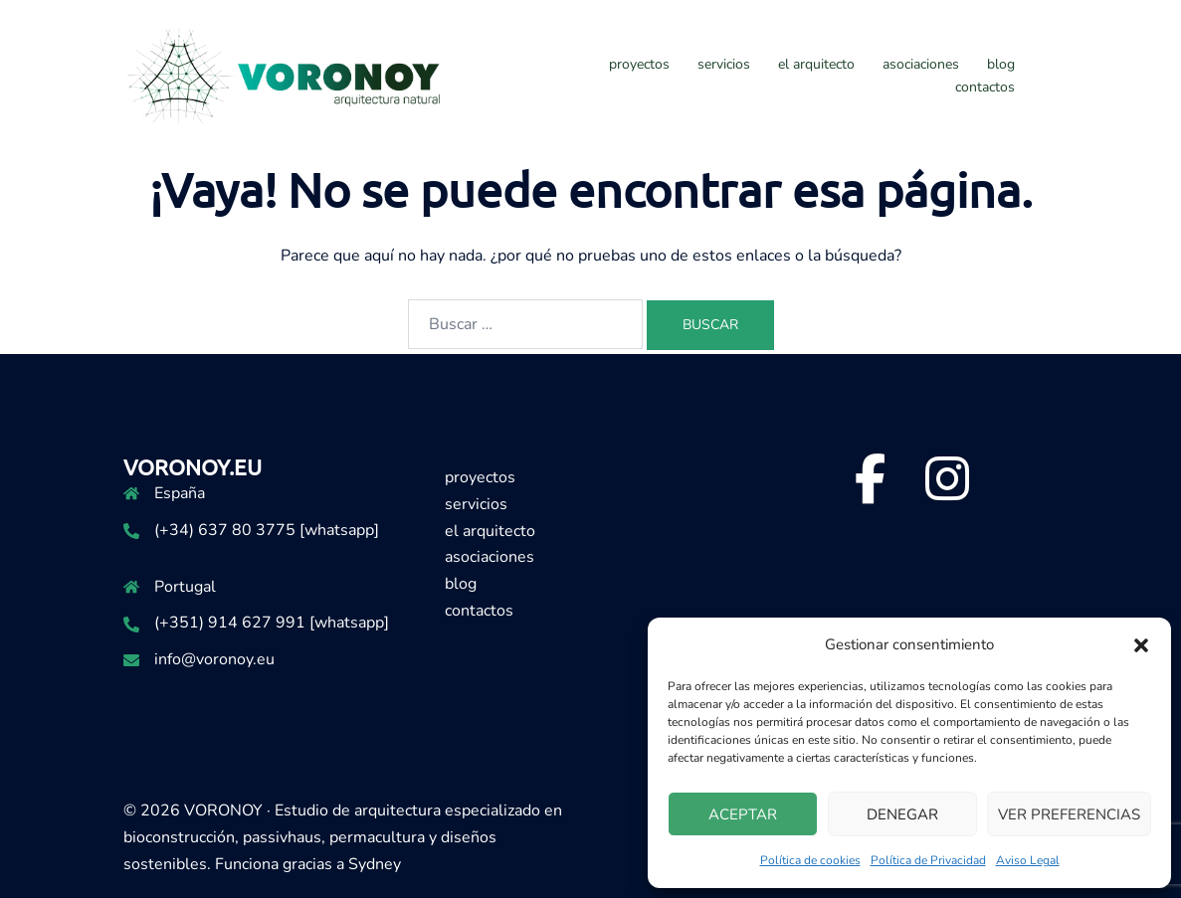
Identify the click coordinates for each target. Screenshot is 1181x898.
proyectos (639, 64)
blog (1001, 64)
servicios (723, 64)
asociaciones (921, 64)
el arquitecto (816, 64)
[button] (1141, 645)
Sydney (374, 864)
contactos (985, 87)
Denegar (902, 814)
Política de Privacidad (928, 860)
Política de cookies (810, 860)
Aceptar (742, 814)
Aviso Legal (1028, 860)
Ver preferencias (1069, 814)
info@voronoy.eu (214, 659)
